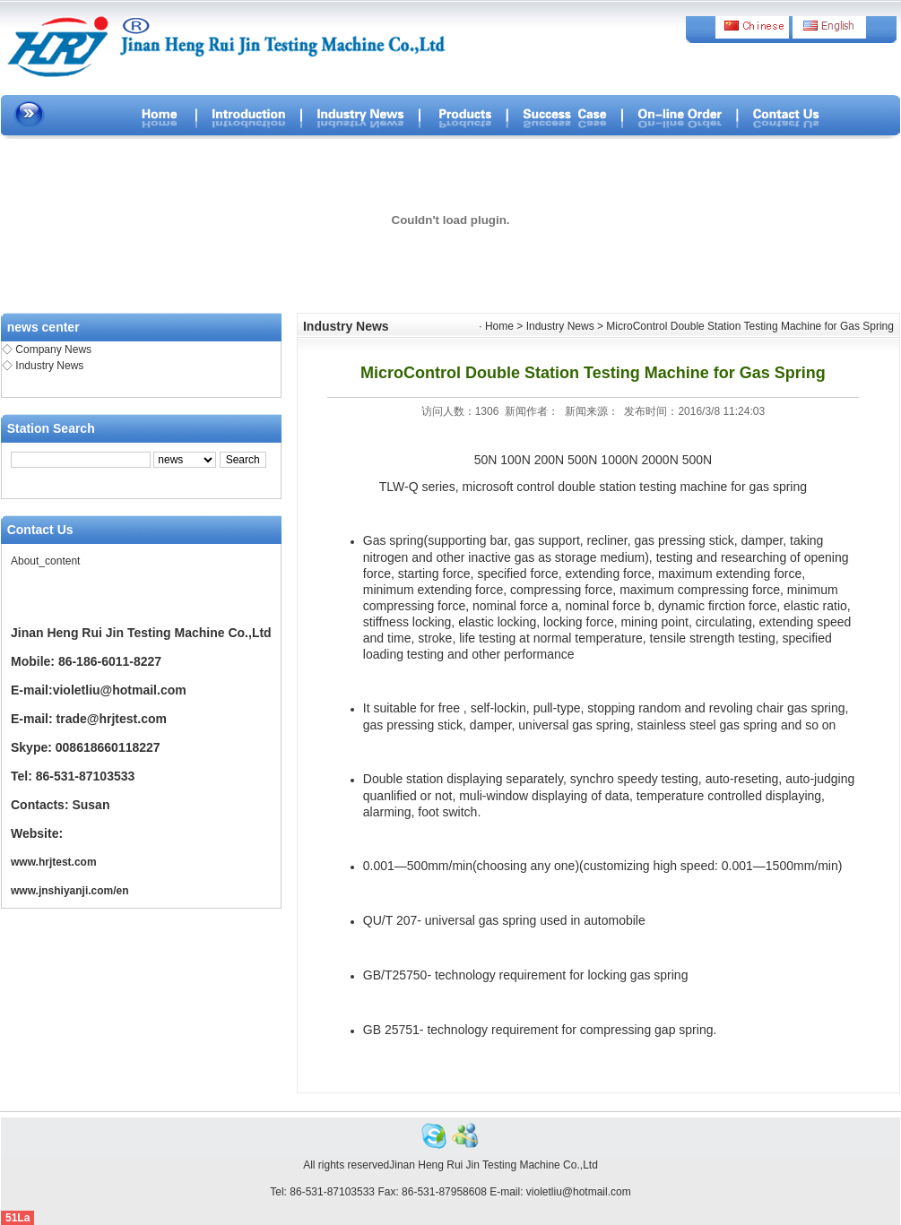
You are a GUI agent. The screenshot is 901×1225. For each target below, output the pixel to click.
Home (499, 326)
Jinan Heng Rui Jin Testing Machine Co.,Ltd (493, 1165)
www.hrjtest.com (54, 862)
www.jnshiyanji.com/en (70, 890)
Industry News (49, 365)
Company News (53, 349)
